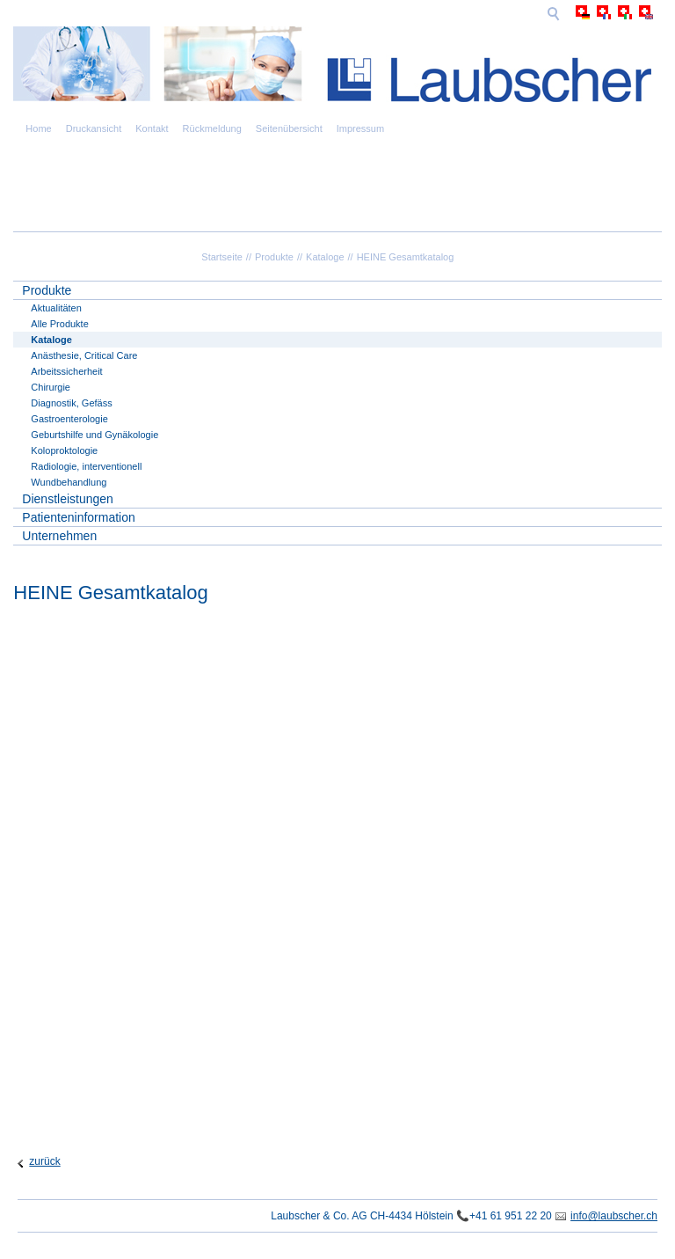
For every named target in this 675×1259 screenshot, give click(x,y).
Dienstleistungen (67, 499)
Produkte (274, 257)
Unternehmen (59, 536)
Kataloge (325, 257)
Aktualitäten (56, 308)
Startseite (221, 257)
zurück (44, 1161)
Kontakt (151, 128)
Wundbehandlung (68, 482)
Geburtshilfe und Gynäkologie (94, 434)
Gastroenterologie (69, 419)
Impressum (360, 128)
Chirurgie (50, 387)
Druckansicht (94, 128)
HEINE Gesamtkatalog (405, 257)
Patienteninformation (78, 517)
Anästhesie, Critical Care (84, 355)
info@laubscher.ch (613, 1216)
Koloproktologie (64, 450)
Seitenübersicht (289, 128)
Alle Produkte (59, 323)
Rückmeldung (212, 128)
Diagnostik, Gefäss (71, 403)
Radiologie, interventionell (86, 466)
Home (38, 128)
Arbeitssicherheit (66, 371)
